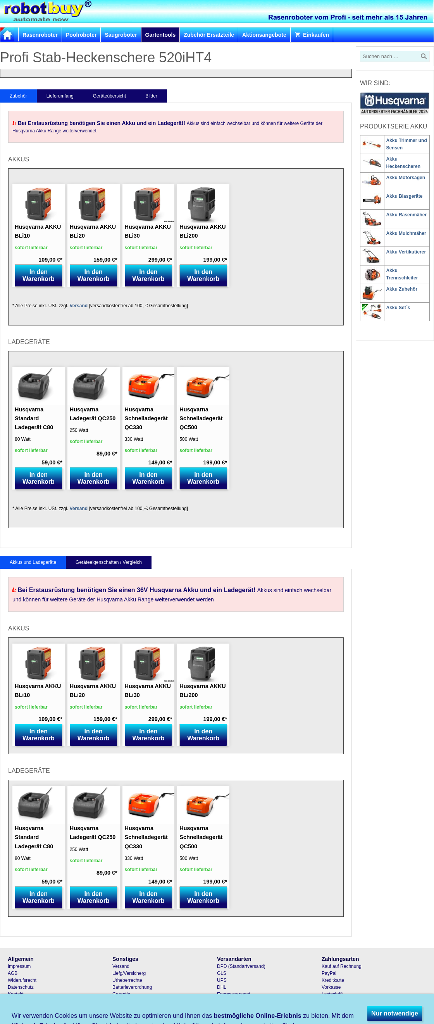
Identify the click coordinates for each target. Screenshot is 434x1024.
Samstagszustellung (237, 1001)
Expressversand (233, 994)
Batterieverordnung (132, 987)
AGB (12, 973)
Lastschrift (332, 994)
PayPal (329, 973)
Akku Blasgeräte (404, 196)
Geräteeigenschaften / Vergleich (109, 562)
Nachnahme (334, 1001)
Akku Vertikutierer (406, 252)
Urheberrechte (127, 980)
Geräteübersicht (109, 96)
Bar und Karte (336, 1008)
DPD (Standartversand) (241, 966)
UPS (222, 980)
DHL (221, 987)
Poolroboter (81, 35)
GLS (221, 973)
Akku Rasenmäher (406, 214)
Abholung (227, 1008)
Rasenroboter (40, 35)
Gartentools (160, 35)
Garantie (121, 994)
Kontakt (16, 994)
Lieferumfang (60, 96)
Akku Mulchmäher (406, 233)
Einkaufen (311, 35)
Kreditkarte (333, 980)
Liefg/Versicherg (129, 973)
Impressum (19, 966)
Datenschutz (21, 987)
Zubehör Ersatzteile (209, 35)
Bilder (151, 96)
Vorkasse (331, 987)
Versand (78, 305)
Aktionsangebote (264, 35)
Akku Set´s (398, 307)
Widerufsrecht (22, 980)
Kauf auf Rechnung (342, 966)
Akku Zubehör (401, 289)
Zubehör (18, 96)
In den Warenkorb (38, 275)
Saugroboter (121, 35)
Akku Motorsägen (405, 177)
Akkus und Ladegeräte (33, 562)
